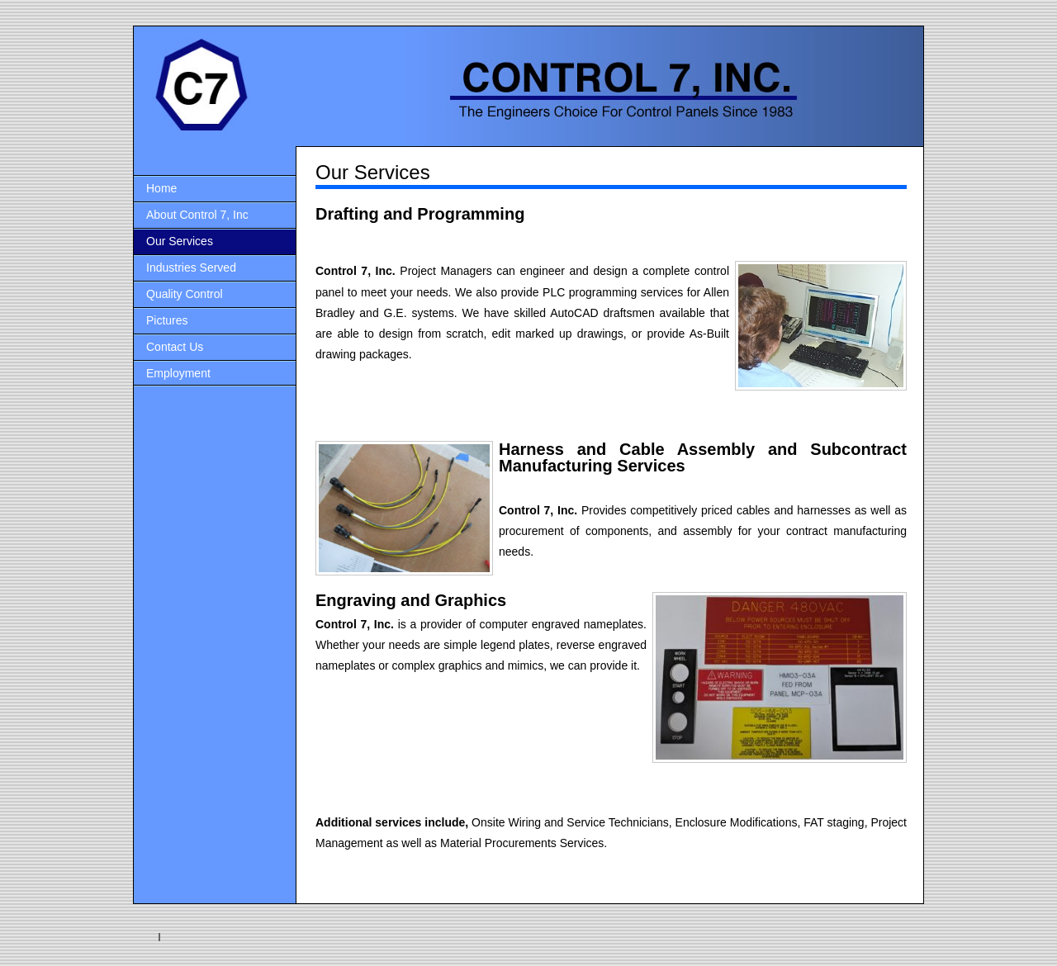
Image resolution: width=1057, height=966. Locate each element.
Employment (178, 373)
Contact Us (174, 346)
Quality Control (184, 294)
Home (161, 188)
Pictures (167, 320)
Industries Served (191, 267)
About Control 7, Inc (197, 214)
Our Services (179, 241)
